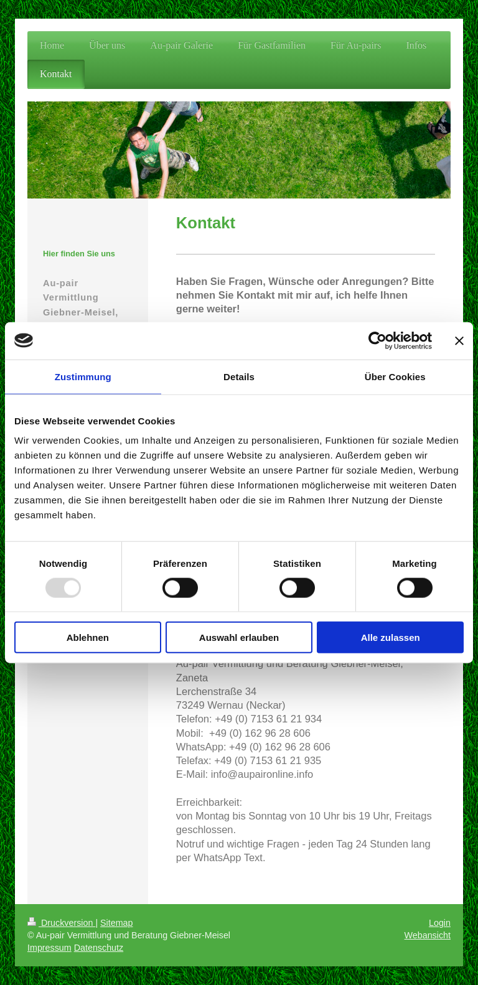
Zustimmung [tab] (83, 376)
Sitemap (116, 923)
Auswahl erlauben (239, 637)
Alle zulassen (390, 637)
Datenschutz (98, 948)
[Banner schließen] (459, 340)
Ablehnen (88, 637)
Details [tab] (239, 376)
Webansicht (428, 935)
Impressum (49, 948)
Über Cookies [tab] (395, 376)
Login (440, 923)
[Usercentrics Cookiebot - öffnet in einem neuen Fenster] (377, 340)
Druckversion (61, 923)
